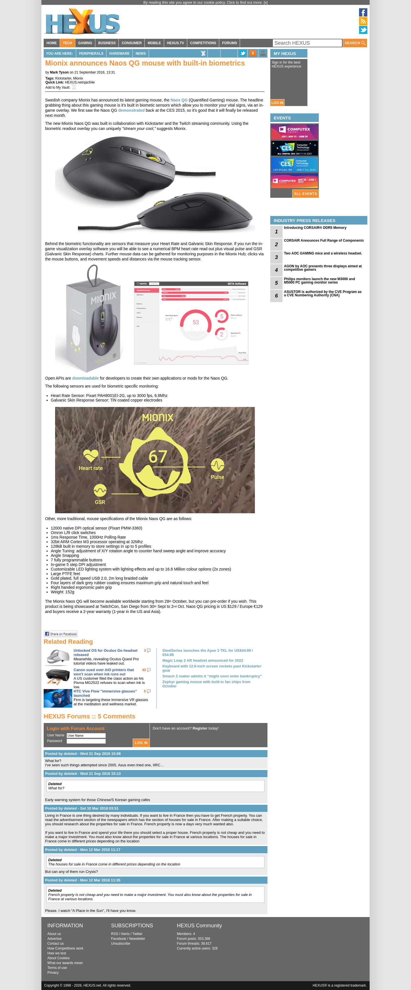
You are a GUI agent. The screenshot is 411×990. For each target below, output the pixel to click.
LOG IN (277, 103)
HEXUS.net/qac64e (80, 82)
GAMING (85, 43)
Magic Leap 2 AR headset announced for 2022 (202, 660)
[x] (266, 2)
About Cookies (58, 958)
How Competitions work (65, 948)
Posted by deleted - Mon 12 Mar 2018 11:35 (82, 880)
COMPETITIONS (203, 43)
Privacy (53, 973)
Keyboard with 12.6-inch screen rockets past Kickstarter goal (211, 668)
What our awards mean (65, 963)
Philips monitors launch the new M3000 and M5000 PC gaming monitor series (319, 280)
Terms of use (57, 968)
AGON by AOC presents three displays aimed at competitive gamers (323, 267)
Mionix (78, 78)
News (141, 54)
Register (200, 728)
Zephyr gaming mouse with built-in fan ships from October (206, 684)
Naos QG (179, 100)
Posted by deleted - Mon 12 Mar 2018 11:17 (82, 850)
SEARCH (355, 43)
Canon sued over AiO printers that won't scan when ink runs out (104, 672)
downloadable (85, 378)
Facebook (118, 939)
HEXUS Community (199, 925)
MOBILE (154, 43)
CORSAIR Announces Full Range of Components (324, 240)
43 (144, 670)
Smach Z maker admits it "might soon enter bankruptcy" (212, 676)
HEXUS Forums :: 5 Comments (90, 716)
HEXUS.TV (175, 43)
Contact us (55, 944)
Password (54, 741)
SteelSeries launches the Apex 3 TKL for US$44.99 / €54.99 (207, 652)
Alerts (125, 934)
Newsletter (137, 939)
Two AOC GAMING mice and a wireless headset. (323, 253)
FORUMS (229, 43)
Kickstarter (63, 78)
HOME (52, 43)
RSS (114, 934)
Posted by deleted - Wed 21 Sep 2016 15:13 (83, 773)
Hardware (119, 54)
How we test (56, 953)
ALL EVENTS (305, 194)
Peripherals (91, 54)
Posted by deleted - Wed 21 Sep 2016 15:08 (83, 753)
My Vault (62, 87)
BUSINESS (107, 43)
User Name (56, 735)
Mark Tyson (59, 72)
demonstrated (132, 110)
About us (54, 934)
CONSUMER (132, 43)
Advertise (54, 939)
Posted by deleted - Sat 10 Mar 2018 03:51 (81, 808)
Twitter (137, 934)
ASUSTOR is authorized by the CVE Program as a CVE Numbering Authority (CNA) (323, 293)
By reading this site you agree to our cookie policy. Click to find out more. (203, 2)
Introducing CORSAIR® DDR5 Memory (315, 227)
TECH (67, 43)
